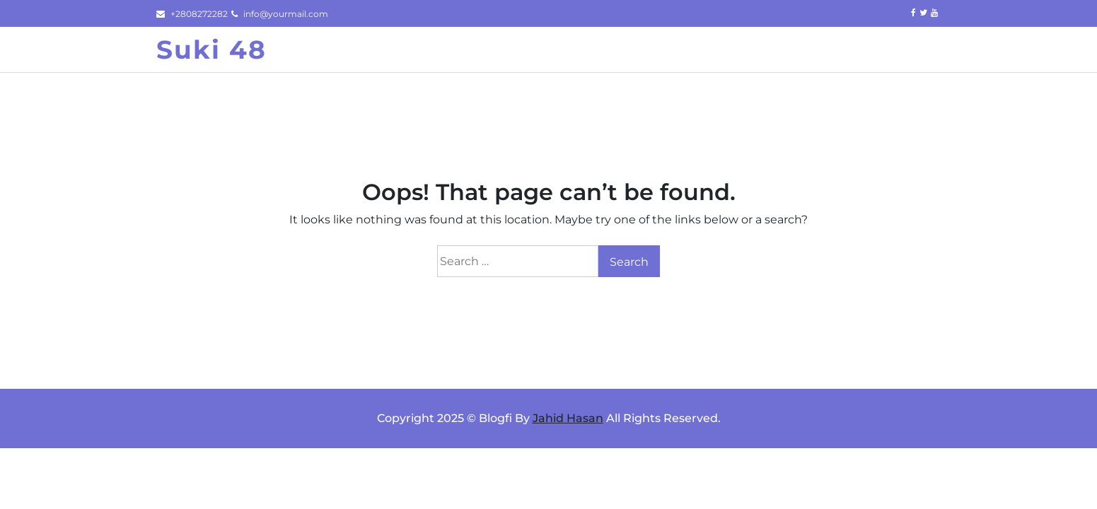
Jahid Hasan (568, 418)
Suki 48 (211, 49)
